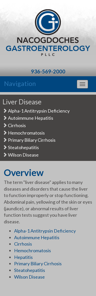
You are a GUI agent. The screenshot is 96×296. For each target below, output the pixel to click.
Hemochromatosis (24, 133)
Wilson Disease (21, 155)
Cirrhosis (14, 125)
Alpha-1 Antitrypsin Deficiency (36, 111)
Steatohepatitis (21, 147)
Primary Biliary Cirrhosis (29, 140)
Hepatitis (23, 257)
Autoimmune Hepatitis (28, 118)
